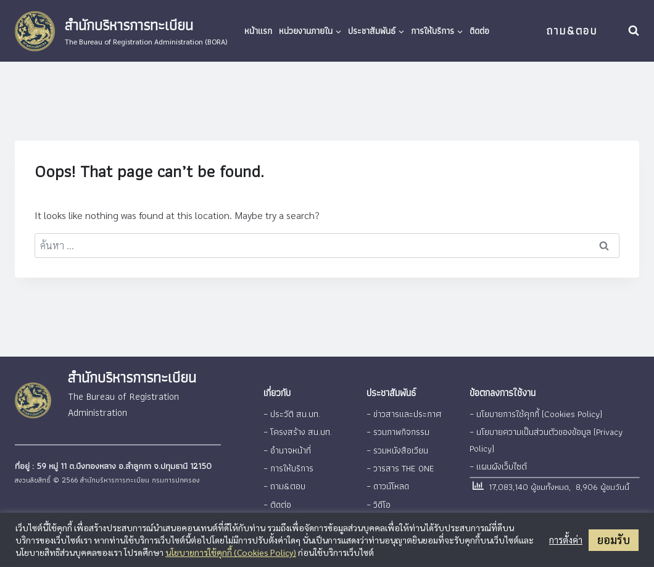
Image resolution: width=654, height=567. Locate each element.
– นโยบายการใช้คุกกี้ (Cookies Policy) (534, 413)
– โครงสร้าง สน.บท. (297, 430)
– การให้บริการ (287, 465)
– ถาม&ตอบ (283, 482)
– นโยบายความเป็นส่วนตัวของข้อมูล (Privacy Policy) (544, 438)
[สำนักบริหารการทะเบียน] (121, 31)
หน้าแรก (258, 30)
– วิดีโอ (378, 500)
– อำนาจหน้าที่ (285, 448)
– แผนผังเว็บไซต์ (498, 463)
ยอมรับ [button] (613, 539)
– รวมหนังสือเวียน (397, 448)
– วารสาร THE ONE (399, 465)
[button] (338, 31)
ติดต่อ (479, 30)
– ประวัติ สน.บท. (291, 413)
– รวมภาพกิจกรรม (397, 430)
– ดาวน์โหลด (387, 482)
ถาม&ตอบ (571, 30)
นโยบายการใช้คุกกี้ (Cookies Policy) (230, 552)
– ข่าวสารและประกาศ (401, 413)
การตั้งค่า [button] (565, 539)
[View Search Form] (633, 30)
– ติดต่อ (276, 500)
